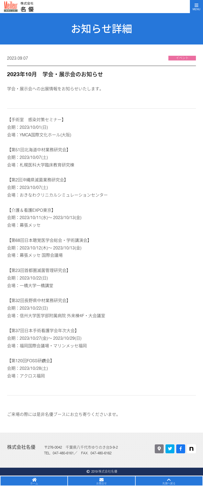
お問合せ (101, 483)
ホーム (34, 483)
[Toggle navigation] (196, 6)
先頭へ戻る (168, 483)
